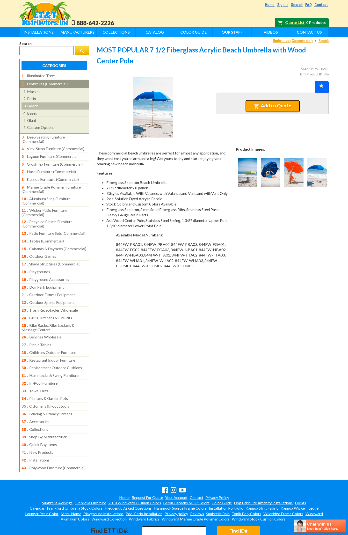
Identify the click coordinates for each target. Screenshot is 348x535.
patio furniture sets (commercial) (53, 227)
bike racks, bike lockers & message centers (48, 315)
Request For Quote (147, 476)
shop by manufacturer (44, 418)
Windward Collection (109, 498)
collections (35, 411)
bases (30, 112)
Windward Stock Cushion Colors (258, 498)
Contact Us (309, 32)
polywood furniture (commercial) (54, 447)
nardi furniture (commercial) (49, 168)
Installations (39, 32)
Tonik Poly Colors (246, 493)
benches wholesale (41, 325)
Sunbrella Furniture (90, 482)
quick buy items (39, 425)
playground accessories (45, 270)
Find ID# (238, 510)
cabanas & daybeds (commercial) (54, 242)
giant (29, 119)
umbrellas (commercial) (45, 83)
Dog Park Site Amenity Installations (263, 482)
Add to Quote (272, 106)
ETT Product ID (311, 74)
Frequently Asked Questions (128, 487)
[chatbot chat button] (320, 526)
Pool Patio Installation (144, 493)
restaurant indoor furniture (48, 346)
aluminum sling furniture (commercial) (46, 196)
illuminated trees (39, 75)
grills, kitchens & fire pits (47, 306)
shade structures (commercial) (51, 256)
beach (30, 105)
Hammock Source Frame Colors (180, 487)
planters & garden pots (45, 382)
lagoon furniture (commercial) (50, 154)
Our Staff (232, 32)
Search (297, 4)
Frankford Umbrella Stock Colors (74, 487)
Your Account (176, 476)
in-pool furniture (40, 368)
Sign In (282, 4)
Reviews (197, 493)
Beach (324, 40)
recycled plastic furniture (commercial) (47, 218)
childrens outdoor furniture (49, 339)
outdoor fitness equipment (48, 285)
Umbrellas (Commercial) (293, 40)
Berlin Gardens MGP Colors (186, 482)
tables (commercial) (43, 234)
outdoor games (39, 249)
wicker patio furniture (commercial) (44, 207)
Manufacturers (77, 32)
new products (37, 433)
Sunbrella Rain (218, 493)
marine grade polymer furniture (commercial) (51, 185)
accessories (35, 404)
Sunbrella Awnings (57, 482)
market (31, 90)
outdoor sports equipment (48, 292)
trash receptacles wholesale (50, 299)
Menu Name (71, 493)
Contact (321, 4)
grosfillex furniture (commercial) (52, 161)
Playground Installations (103, 493)
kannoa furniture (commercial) (50, 176)
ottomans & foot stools (45, 389)
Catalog (154, 32)
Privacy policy (176, 493)
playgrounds (36, 263)
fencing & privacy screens (47, 397)
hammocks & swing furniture (50, 361)
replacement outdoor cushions (52, 353)
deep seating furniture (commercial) (43, 137)
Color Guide (193, 32)
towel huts (35, 375)
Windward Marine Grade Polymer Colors (196, 498)
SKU (304, 69)
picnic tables (36, 332)
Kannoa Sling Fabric (262, 487)
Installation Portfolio (226, 487)
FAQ (308, 4)
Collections (116, 32)
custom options (38, 126)
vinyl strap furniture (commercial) (53, 147)
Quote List (294, 22)
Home (270, 4)
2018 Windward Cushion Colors (134, 482)
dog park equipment (43, 278)
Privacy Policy (217, 476)
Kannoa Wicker (293, 487)
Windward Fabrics (144, 498)
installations (36, 440)
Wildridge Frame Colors (283, 493)
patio (29, 97)
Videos (271, 32)
